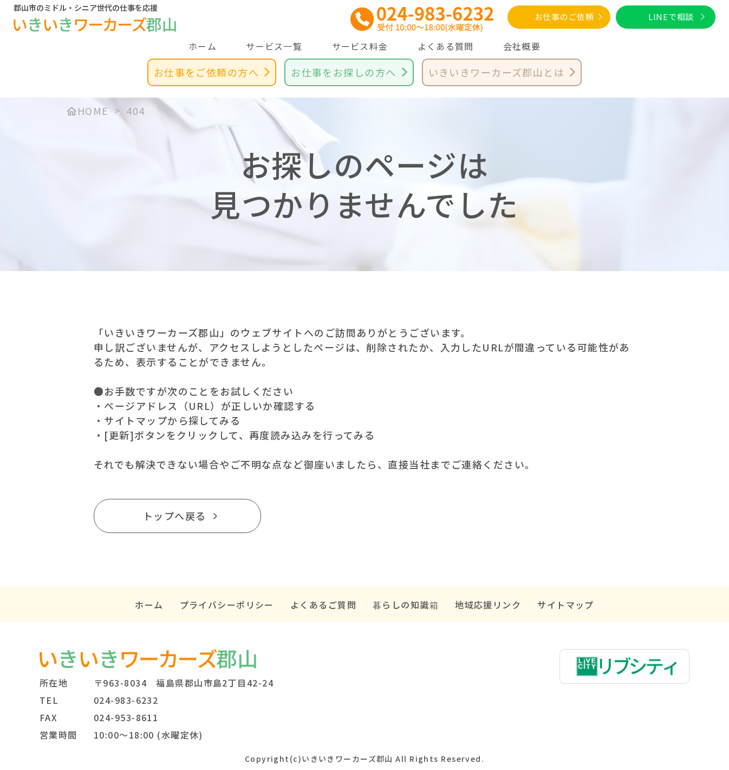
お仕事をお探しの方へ (343, 72)
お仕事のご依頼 (564, 16)
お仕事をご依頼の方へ (206, 72)
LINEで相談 (671, 16)
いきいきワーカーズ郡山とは (496, 72)
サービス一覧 (274, 46)
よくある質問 (446, 46)
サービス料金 (360, 46)
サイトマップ (565, 604)
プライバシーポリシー (227, 604)
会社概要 (522, 46)
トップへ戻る (174, 516)
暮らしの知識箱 (406, 604)
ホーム (202, 46)
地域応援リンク (488, 604)
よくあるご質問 (323, 604)
